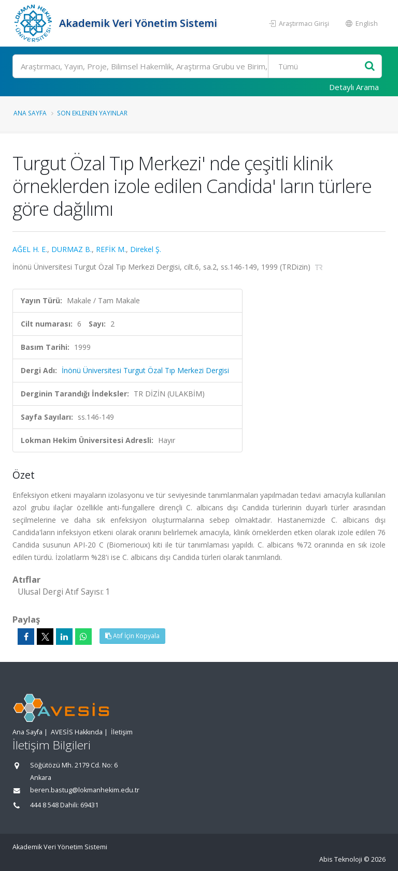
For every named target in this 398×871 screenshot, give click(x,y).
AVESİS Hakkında (77, 732)
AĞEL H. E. (29, 249)
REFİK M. (111, 249)
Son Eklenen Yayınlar (92, 113)
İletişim (122, 732)
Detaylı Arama (354, 87)
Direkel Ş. (145, 249)
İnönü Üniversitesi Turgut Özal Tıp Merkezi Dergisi (145, 370)
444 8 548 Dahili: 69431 (64, 805)
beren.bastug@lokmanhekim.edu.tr (84, 790)
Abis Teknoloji (340, 859)
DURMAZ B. (71, 249)
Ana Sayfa (30, 113)
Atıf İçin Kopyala (132, 635)
